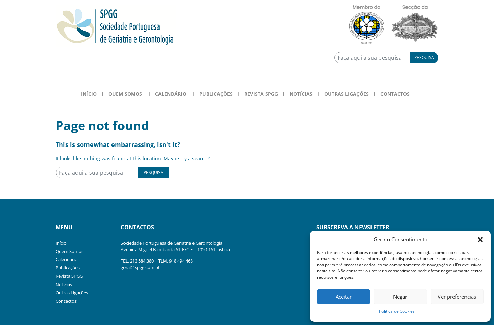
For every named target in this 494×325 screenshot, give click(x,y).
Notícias (301, 94)
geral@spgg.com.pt (140, 267)
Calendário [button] (170, 94)
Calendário (67, 259)
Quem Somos (69, 251)
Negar (400, 296)
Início (89, 94)
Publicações (216, 94)
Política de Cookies (397, 311)
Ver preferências (457, 296)
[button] (480, 239)
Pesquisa (424, 57)
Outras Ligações (346, 94)
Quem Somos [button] (125, 94)
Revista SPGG (261, 94)
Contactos (395, 94)
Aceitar (344, 296)
